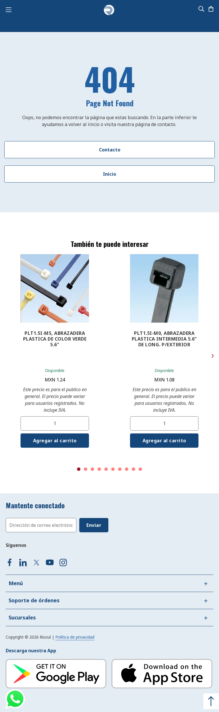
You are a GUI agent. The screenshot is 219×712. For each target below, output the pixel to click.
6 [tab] (113, 469)
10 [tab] (140, 469)
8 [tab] (126, 469)
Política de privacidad (74, 637)
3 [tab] (92, 469)
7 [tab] (119, 469)
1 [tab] (78, 469)
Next (213, 356)
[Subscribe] (93, 525)
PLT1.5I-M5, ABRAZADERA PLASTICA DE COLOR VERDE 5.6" (55, 338)
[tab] (109, 583)
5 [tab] (106, 469)
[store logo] (109, 10)
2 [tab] (85, 469)
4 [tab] (99, 469)
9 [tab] (133, 469)
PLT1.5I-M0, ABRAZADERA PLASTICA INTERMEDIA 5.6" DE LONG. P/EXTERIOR (164, 338)
